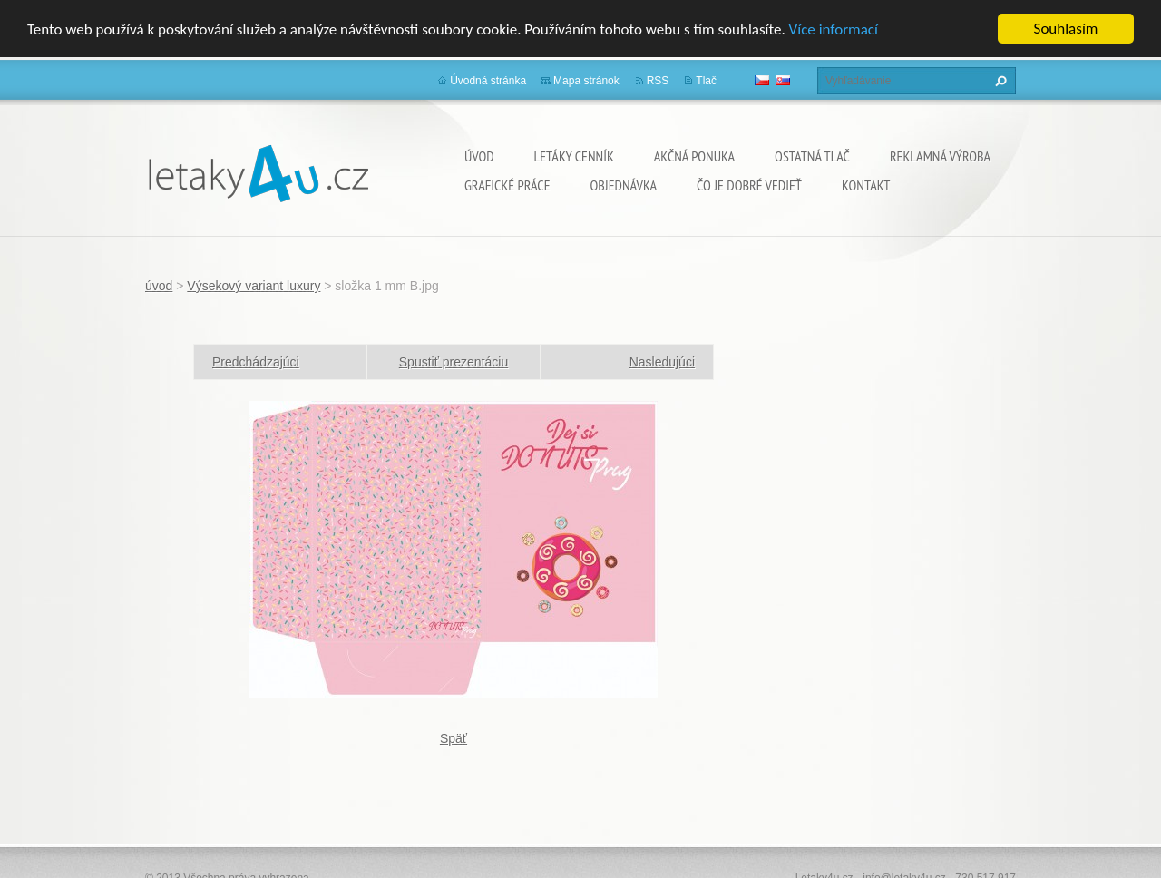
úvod (479, 156)
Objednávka (623, 185)
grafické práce (507, 185)
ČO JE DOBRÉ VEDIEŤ (749, 185)
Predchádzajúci (255, 362)
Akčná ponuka (694, 156)
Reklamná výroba (940, 156)
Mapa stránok (586, 80)
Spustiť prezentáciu (453, 362)
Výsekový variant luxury (253, 285)
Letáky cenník (574, 156)
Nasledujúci (662, 362)
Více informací (833, 29)
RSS (658, 80)
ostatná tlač (812, 156)
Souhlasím (1066, 28)
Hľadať (998, 80)
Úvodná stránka (488, 80)
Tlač (706, 80)
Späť (453, 738)
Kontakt (866, 185)
